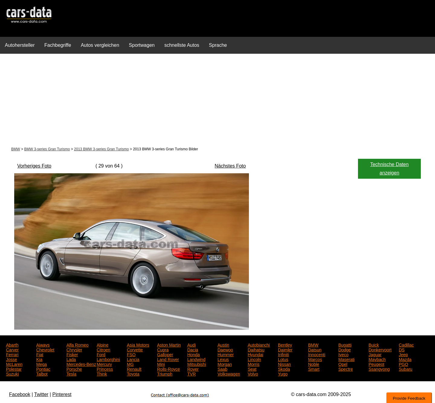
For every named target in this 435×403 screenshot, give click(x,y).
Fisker (72, 354)
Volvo (253, 373)
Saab (222, 368)
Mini (161, 364)
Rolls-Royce (168, 368)
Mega (41, 364)
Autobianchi (259, 344)
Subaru (405, 368)
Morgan (225, 364)
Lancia (133, 359)
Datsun (314, 349)
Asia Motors (138, 344)
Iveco (343, 354)
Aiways (43, 344)
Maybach (377, 359)
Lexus (223, 359)
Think (102, 373)
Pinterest (61, 394)
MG (130, 364)
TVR (191, 373)
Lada (71, 359)
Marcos (315, 359)
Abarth (12, 344)
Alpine (102, 344)
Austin (223, 344)
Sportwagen (142, 45)
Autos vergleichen (100, 45)
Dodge (344, 349)
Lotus (283, 359)
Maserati (346, 359)
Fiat (39, 354)
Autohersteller (20, 45)
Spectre (345, 368)
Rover (192, 368)
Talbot (41, 373)
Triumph (164, 373)
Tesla (71, 373)
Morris (253, 364)
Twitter (41, 394)
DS (401, 349)
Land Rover (168, 359)
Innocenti (316, 354)
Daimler (285, 349)
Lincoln (254, 359)
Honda (193, 354)
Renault (134, 368)
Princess (105, 368)
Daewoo (225, 349)
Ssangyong (379, 368)
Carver (12, 349)
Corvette (135, 349)
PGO (403, 364)
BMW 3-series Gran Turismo (47, 149)
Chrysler (74, 349)
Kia (39, 359)
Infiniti (283, 354)
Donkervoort (380, 349)
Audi (191, 344)
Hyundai (255, 354)
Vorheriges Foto (34, 165)
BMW (15, 149)
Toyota (133, 373)
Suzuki (12, 373)
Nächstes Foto (230, 165)
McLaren (14, 364)
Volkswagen (229, 373)
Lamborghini (108, 359)
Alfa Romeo (77, 344)
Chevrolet (45, 349)
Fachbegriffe (57, 45)
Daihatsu (256, 349)
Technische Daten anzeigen (389, 168)
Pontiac (43, 368)
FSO (131, 354)
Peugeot (376, 364)
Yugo (283, 373)
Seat (252, 368)
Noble (313, 364)
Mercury (104, 364)
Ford (101, 354)
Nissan (284, 364)
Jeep (403, 354)
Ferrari (12, 354)
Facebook (19, 394)
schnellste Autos (181, 45)
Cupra (163, 349)
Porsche (74, 368)
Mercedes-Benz (81, 364)
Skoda (284, 368)
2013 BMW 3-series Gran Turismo (101, 149)
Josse (11, 359)
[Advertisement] (217, 101)
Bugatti (345, 344)
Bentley (285, 344)
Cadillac (406, 344)
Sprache (218, 45)
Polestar (13, 368)
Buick (374, 344)
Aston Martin (169, 344)
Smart (313, 368)
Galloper (165, 354)
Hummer (226, 354)
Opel (342, 364)
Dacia (192, 349)
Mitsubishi (196, 364)
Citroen (103, 349)
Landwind (196, 359)
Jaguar (375, 354)
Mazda (405, 359)
